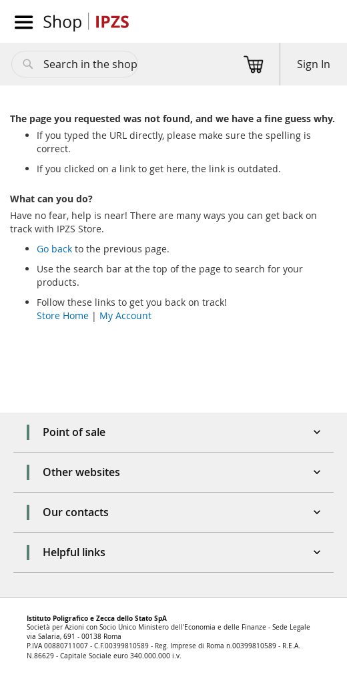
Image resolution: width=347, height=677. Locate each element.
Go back (54, 248)
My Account (125, 315)
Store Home (63, 315)
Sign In (313, 64)
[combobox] (74, 64)
